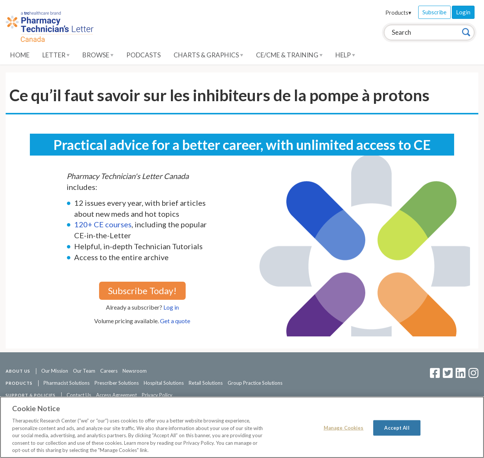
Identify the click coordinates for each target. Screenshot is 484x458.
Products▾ (398, 12)
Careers (109, 371)
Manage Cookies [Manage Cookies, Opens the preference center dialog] (344, 427)
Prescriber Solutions (117, 383)
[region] (242, 427)
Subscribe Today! (142, 290)
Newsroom (135, 371)
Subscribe (434, 12)
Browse (97, 55)
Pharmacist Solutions (66, 383)
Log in (171, 307)
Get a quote (175, 320)
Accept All (396, 427)
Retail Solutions (206, 383)
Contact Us (79, 395)
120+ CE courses (103, 224)
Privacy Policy (157, 395)
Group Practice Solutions (255, 383)
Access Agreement (116, 395)
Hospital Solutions (164, 383)
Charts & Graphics (208, 55)
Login (463, 12)
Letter (56, 55)
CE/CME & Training (289, 55)
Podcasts (143, 55)
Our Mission (54, 371)
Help (345, 55)
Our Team (84, 371)
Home (19, 55)
